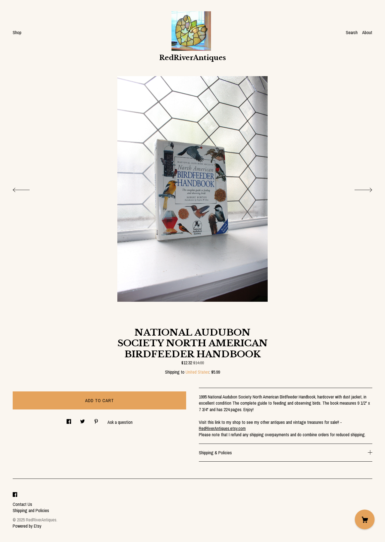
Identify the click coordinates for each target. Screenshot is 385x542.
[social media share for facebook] (69, 419)
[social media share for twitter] (82, 419)
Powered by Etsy (27, 526)
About (367, 32)
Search (352, 32)
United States (197, 372)
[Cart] (365, 519)
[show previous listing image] (27, 188)
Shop (17, 32)
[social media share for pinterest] (96, 419)
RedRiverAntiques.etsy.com (222, 428)
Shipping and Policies (31, 510)
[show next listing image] (358, 188)
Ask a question (120, 422)
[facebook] (15, 495)
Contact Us (22, 504)
